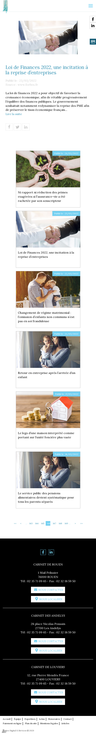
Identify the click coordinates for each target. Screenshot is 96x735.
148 (60, 523)
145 (42, 523)
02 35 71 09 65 (36, 581)
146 (48, 523)
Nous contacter (50, 590)
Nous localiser (50, 599)
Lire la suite (14, 114)
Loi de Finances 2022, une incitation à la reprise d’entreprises (46, 255)
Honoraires (54, 719)
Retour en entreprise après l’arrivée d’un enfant (46, 375)
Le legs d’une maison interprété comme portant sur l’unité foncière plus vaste (46, 435)
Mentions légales (49, 723)
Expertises (30, 719)
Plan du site (31, 723)
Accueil (7, 719)
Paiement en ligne (12, 723)
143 (31, 523)
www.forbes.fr (28, 84)
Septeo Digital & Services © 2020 (18, 730)
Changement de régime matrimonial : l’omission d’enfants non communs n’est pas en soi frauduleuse (46, 317)
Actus (42, 719)
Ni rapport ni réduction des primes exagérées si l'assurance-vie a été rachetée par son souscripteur (43, 196)
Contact (67, 719)
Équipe (17, 719)
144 (37, 523)
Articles (65, 723)
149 (66, 523)
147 (54, 523)
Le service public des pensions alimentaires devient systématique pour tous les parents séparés (46, 497)
